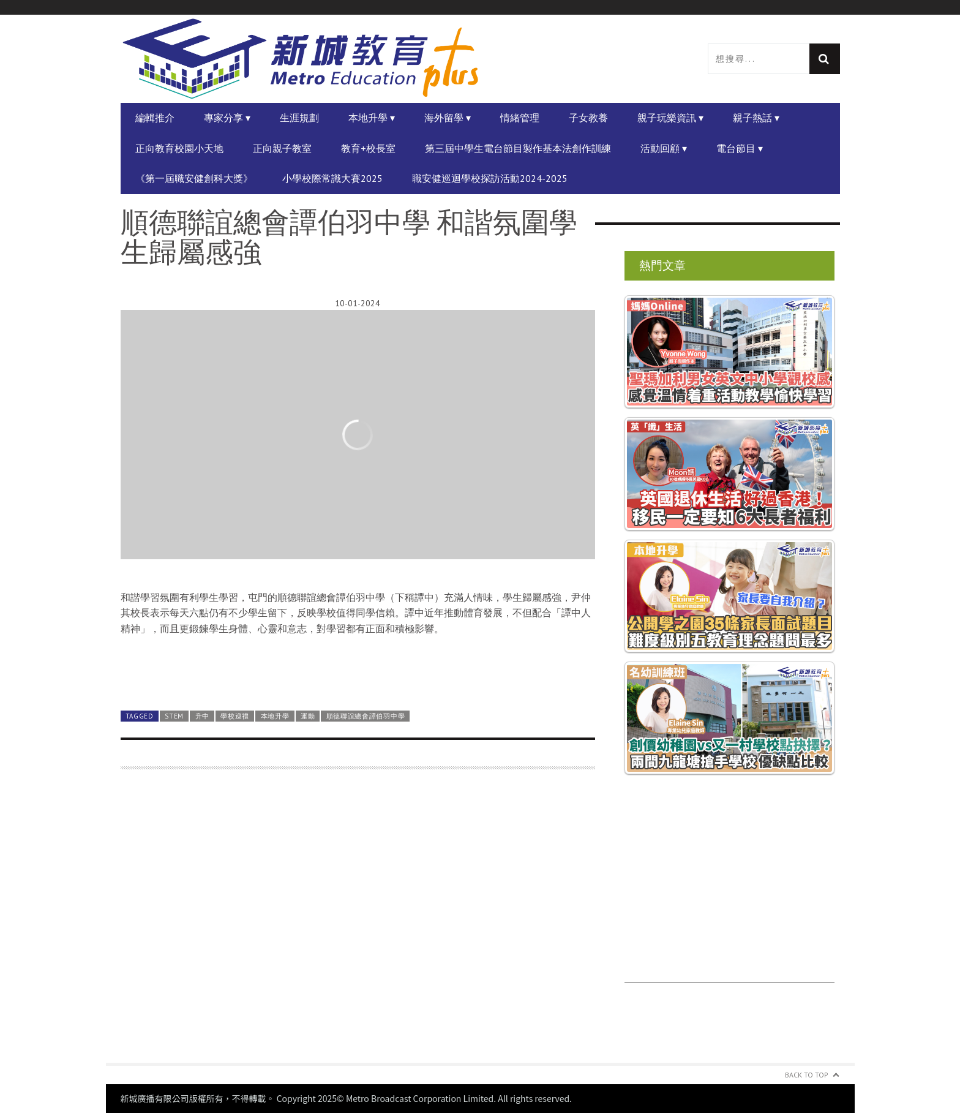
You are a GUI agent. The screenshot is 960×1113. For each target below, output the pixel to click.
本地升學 (275, 716)
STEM (174, 716)
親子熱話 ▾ (756, 117)
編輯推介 (154, 117)
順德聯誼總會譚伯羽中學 (365, 716)
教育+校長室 (368, 148)
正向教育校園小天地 (179, 148)
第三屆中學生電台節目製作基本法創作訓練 (518, 148)
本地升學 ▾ (371, 117)
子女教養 (588, 117)
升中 (202, 716)
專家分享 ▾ (227, 117)
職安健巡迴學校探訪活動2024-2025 (490, 178)
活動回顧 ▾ (663, 148)
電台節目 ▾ (739, 148)
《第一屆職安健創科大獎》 (194, 178)
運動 (308, 716)
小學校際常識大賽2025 (332, 178)
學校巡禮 (234, 716)
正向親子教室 (282, 148)
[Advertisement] (358, 923)
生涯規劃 (299, 117)
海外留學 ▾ (447, 117)
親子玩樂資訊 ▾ (670, 117)
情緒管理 (519, 117)
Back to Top (806, 1074)
